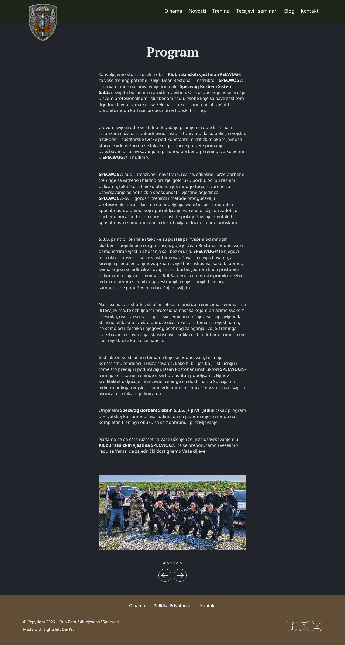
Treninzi (221, 11)
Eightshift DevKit (58, 629)
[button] (164, 563)
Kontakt (310, 11)
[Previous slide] (164, 575)
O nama (173, 11)
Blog (289, 11)
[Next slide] (180, 575)
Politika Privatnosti (172, 605)
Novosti (197, 11)
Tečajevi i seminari (257, 11)
